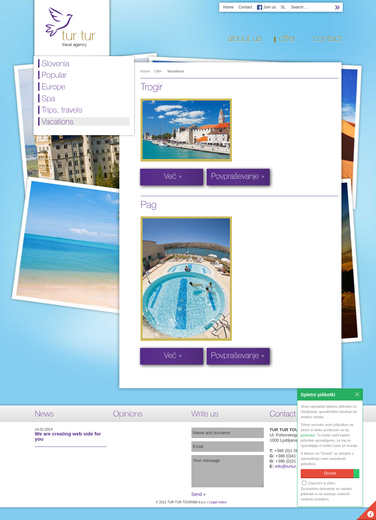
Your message (227, 471)
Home (228, 7)
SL (283, 7)
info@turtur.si (287, 466)
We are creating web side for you (68, 436)
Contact (245, 7)
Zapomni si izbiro (318, 483)
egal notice (219, 502)
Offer (158, 71)
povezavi (308, 435)
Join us (269, 7)
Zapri (357, 394)
